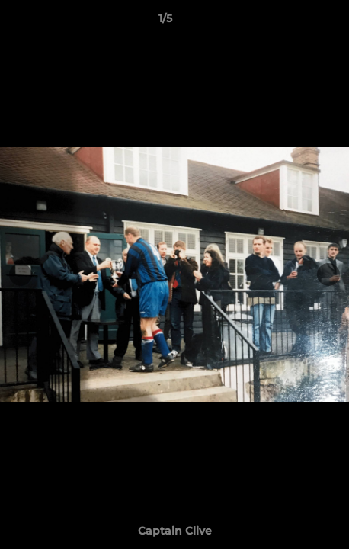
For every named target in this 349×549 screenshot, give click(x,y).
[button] (294, 22)
